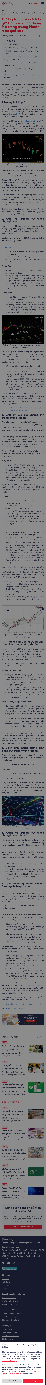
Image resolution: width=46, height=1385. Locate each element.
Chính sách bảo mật (9, 1361)
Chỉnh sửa (12, 1381)
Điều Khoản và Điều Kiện (24, 1372)
